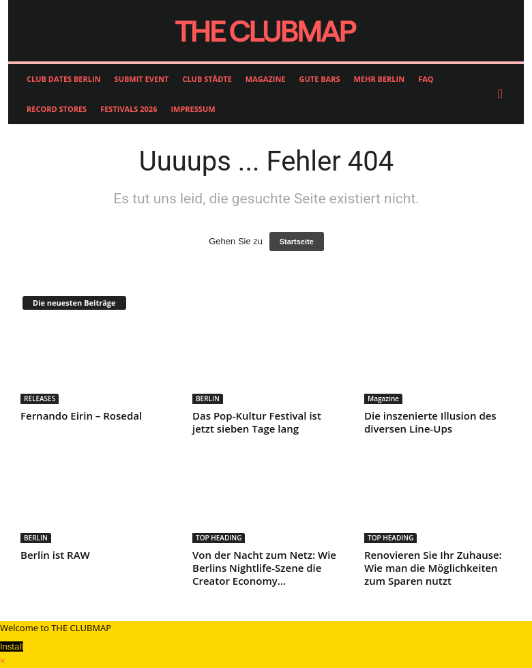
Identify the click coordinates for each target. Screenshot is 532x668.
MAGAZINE (266, 79)
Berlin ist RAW (55, 555)
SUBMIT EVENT (142, 79)
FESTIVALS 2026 (128, 109)
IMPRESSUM (193, 109)
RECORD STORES (57, 109)
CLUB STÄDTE (206, 79)
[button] (503, 94)
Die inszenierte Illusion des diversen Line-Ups (430, 422)
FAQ (425, 79)
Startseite (297, 241)
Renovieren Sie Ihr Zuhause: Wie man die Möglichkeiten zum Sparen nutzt (433, 567)
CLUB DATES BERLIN (64, 79)
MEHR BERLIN (378, 79)
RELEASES (39, 398)
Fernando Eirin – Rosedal (81, 415)
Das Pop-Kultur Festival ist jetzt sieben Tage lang (256, 422)
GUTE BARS (319, 79)
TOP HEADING (218, 537)
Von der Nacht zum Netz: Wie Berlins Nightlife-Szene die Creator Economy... (264, 567)
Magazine (383, 398)
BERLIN (208, 398)
